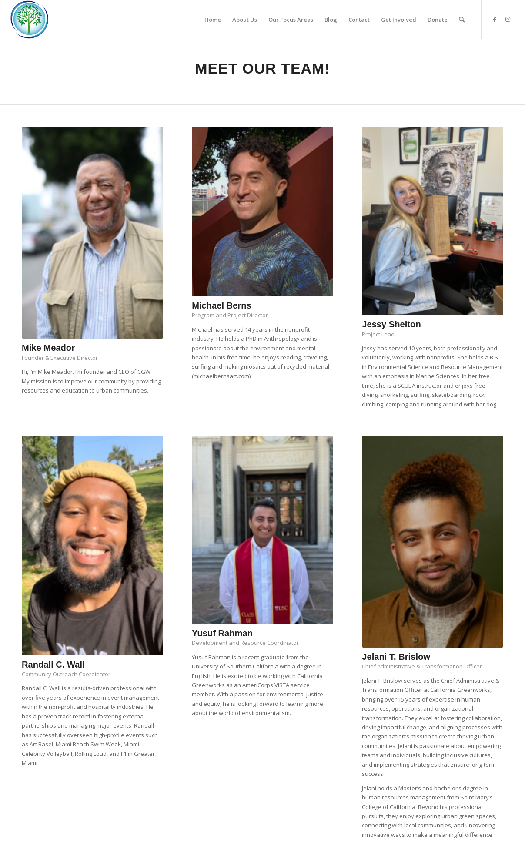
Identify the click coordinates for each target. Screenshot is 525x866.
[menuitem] (213, 19)
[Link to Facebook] (495, 19)
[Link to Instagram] (508, 19)
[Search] (461, 19)
